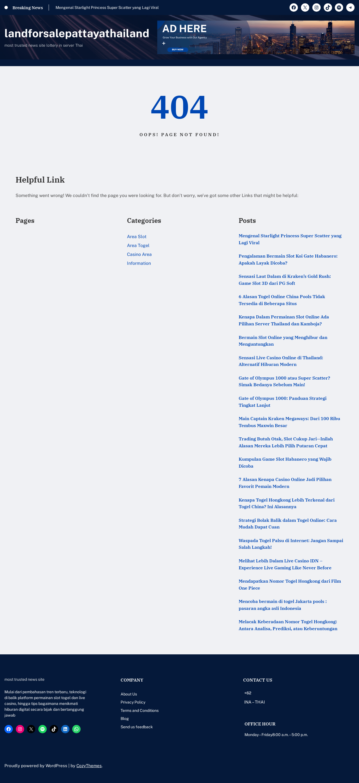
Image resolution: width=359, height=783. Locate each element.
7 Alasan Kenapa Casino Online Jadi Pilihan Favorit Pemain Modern (285, 482)
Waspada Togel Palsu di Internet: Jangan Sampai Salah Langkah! (291, 543)
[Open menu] (351, 62)
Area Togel (138, 245)
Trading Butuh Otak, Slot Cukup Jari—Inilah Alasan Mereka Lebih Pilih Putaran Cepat (286, 442)
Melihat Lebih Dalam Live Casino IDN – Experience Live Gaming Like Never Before (285, 564)
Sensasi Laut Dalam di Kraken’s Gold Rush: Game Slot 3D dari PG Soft (285, 279)
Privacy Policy (133, 702)
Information (139, 263)
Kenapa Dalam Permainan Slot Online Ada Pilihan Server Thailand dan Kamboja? (284, 320)
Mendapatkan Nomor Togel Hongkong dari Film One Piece (290, 584)
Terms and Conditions (140, 710)
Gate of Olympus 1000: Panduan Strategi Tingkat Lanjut (282, 401)
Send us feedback (137, 727)
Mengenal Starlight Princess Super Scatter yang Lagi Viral (107, 7)
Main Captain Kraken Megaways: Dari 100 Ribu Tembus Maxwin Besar (289, 421)
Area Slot (136, 236)
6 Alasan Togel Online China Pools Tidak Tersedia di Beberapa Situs (282, 299)
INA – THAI (254, 702)
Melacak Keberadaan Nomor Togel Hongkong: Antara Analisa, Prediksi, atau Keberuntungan (288, 625)
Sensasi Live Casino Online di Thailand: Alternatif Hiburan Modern (281, 361)
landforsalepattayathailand (76, 33)
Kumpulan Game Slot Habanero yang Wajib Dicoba (285, 462)
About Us (129, 694)
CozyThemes (89, 765)
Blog (125, 718)
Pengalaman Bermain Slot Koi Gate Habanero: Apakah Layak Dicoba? (288, 259)
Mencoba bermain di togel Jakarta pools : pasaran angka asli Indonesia (283, 604)
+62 (247, 693)
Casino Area (139, 254)
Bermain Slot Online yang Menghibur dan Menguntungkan (283, 340)
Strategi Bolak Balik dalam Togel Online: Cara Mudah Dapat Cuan (288, 523)
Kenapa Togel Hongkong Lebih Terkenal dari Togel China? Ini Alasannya (287, 503)
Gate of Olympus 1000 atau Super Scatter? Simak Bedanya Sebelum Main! (284, 381)
